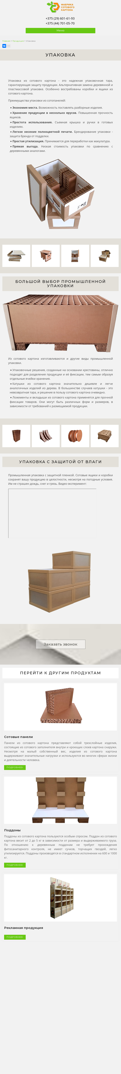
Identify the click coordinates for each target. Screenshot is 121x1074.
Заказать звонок (60, 644)
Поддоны (12, 830)
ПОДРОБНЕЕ (15, 767)
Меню (60, 30)
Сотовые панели (18, 737)
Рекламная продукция (23, 928)
